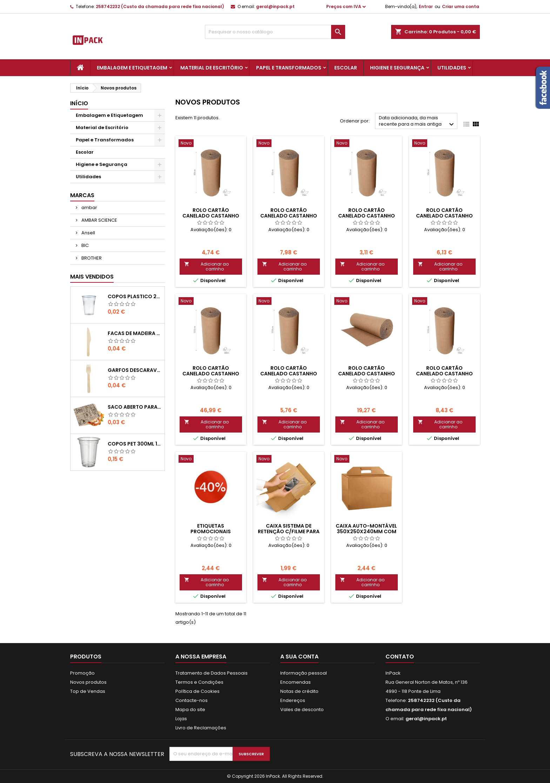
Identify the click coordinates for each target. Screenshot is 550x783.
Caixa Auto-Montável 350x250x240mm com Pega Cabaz (366, 531)
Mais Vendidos (92, 277)
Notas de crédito (299, 691)
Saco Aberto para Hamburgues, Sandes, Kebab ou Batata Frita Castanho (134, 407)
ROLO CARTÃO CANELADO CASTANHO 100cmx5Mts (288, 373)
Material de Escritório (211, 67)
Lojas (181, 718)
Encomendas (295, 682)
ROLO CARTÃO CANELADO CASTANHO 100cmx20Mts (366, 373)
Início (79, 103)
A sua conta (299, 656)
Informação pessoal (303, 673)
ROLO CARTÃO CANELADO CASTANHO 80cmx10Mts (288, 216)
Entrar (426, 6)
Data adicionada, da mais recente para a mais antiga (417, 121)
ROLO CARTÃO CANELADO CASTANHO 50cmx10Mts (444, 216)
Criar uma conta (460, 6)
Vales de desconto (302, 709)
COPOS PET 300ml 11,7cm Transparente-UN (134, 444)
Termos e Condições (199, 682)
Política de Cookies (197, 691)
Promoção (82, 673)
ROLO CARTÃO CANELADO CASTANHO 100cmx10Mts (444, 373)
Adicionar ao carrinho (206, 266)
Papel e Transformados (288, 67)
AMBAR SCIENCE (98, 220)
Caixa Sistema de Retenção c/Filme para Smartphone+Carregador (292, 531)
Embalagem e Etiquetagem (132, 67)
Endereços (292, 700)
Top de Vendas (87, 691)
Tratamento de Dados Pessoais (211, 673)
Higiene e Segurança (397, 67)
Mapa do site (190, 709)
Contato (399, 656)
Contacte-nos (191, 700)
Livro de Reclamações (200, 727)
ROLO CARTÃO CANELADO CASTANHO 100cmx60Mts (210, 373)
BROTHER (91, 258)
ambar (88, 207)
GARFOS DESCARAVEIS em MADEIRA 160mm (134, 370)
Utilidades (451, 67)
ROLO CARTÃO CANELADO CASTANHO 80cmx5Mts (210, 216)
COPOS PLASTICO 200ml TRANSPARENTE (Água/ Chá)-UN (134, 296)
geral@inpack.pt (275, 6)
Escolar (345, 67)
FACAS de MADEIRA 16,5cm (134, 333)
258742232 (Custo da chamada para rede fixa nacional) (160, 6)
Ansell (87, 232)
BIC (84, 245)
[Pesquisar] (275, 32)
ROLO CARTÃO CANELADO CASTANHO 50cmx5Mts (366, 216)
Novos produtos (88, 682)
